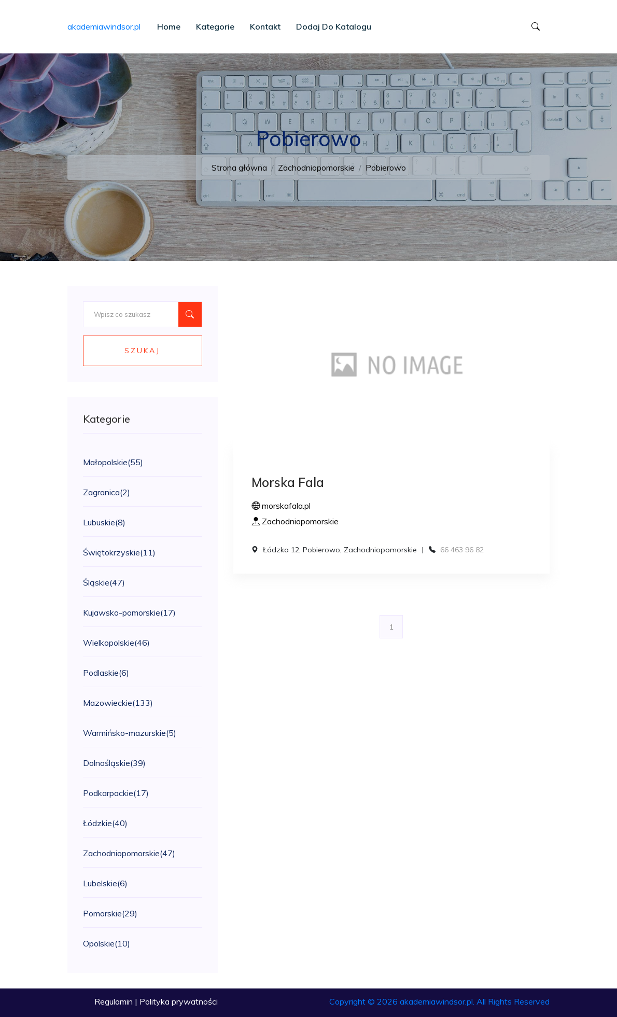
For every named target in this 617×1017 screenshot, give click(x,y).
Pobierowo (386, 167)
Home (168, 26)
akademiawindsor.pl (104, 26)
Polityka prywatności (178, 1001)
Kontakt (265, 26)
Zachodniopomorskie (316, 167)
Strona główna (239, 167)
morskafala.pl (281, 505)
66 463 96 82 (462, 549)
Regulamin (113, 1001)
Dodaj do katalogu (333, 26)
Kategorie (215, 26)
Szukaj (142, 350)
